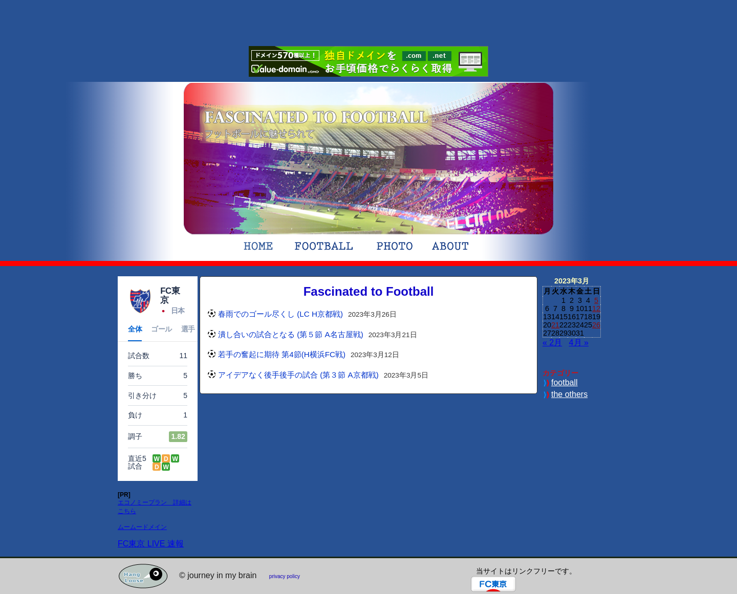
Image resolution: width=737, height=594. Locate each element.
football (564, 382)
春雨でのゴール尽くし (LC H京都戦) (280, 314)
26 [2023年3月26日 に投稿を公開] (596, 325)
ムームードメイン (142, 527)
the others (569, 394)
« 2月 (552, 342)
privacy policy (284, 576)
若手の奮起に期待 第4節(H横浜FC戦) (281, 354)
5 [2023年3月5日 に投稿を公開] (596, 300)
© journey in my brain (217, 575)
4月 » (579, 342)
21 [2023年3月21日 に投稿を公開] (555, 325)
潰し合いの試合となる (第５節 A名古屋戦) (290, 334)
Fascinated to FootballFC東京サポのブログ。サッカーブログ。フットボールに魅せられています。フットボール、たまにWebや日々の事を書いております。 (316, 124)
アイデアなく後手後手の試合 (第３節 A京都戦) (298, 374)
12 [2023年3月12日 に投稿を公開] (596, 308)
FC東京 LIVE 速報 (151, 543)
